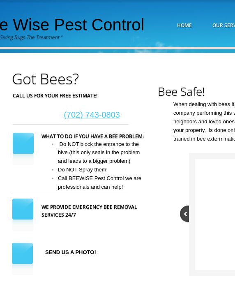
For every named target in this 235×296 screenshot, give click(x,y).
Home (184, 25)
